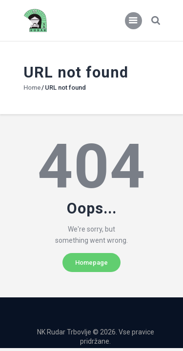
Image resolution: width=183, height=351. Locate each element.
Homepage (91, 262)
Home (32, 87)
